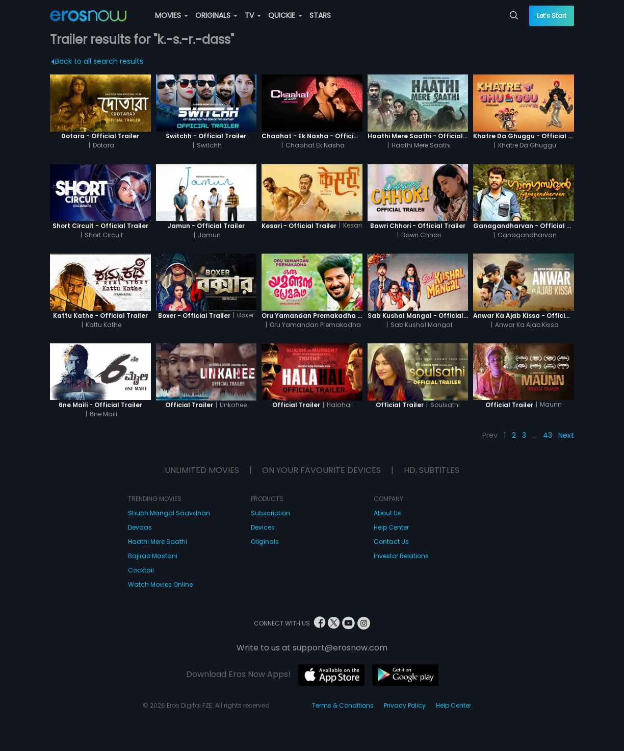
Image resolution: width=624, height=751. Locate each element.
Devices (263, 527)
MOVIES (171, 15)
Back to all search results (97, 61)
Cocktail (141, 570)
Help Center (391, 527)
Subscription (270, 513)
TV (253, 15)
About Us (387, 513)
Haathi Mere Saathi (157, 541)
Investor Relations (401, 556)
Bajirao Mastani (152, 556)
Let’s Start (551, 15)
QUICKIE (285, 15)
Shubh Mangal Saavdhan (169, 513)
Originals (265, 541)
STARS (320, 15)
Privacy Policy (405, 705)
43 (547, 435)
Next (566, 435)
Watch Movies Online (160, 584)
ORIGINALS (216, 15)
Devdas (140, 527)
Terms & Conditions (343, 705)
